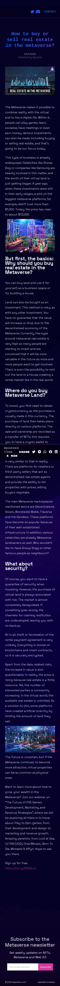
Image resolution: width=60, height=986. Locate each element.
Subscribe (45, 966)
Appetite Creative (46, 982)
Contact (50, 11)
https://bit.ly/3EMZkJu (20, 868)
